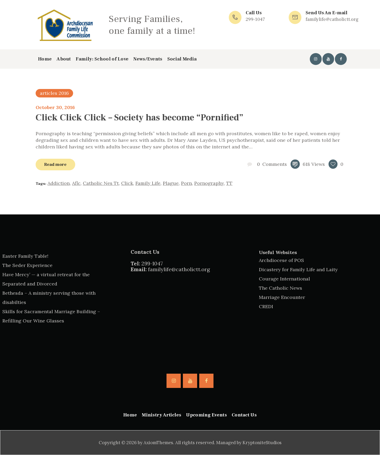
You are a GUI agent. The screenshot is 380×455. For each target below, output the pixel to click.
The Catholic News (280, 288)
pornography (209, 183)
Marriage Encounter (282, 297)
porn (186, 183)
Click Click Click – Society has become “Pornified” (139, 117)
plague (171, 183)
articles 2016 (54, 93)
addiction (59, 183)
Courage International (284, 279)
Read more (55, 164)
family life (147, 183)
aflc (76, 183)
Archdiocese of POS (281, 260)
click (127, 183)
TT (229, 183)
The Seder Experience (27, 265)
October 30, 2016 (55, 107)
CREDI (266, 306)
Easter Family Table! (25, 256)
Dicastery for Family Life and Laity (298, 269)
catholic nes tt (101, 183)
